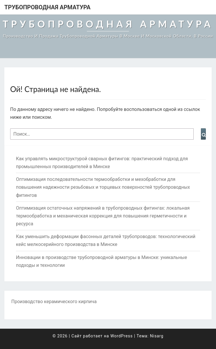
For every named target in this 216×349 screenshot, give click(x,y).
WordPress (121, 336)
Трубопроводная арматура (47, 7)
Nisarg (157, 336)
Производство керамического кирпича (54, 301)
